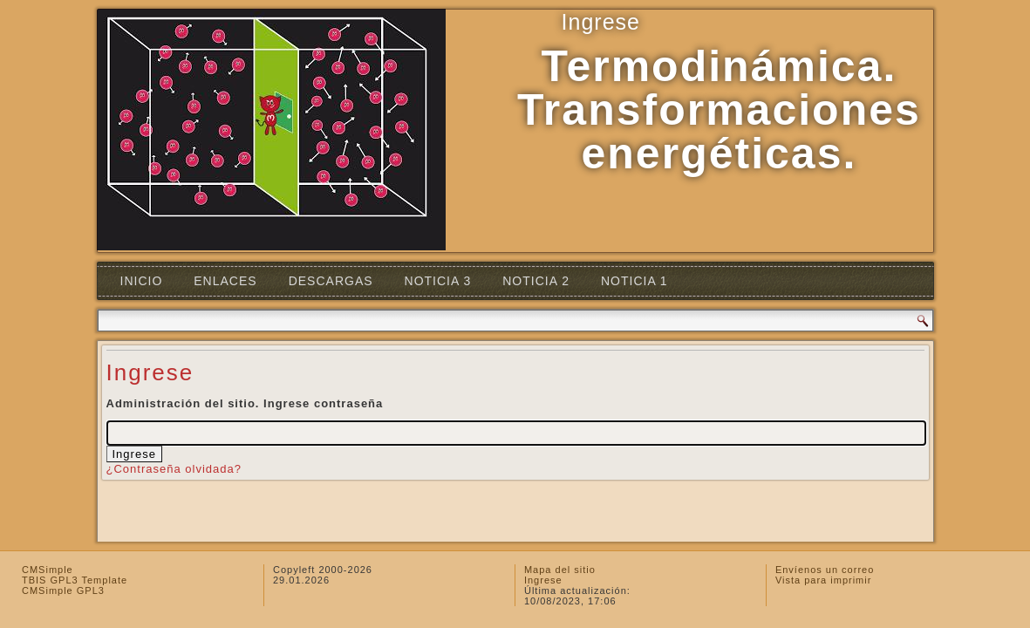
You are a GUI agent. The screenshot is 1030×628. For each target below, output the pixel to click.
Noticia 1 (634, 281)
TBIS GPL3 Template (74, 580)
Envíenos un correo (824, 569)
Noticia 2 (536, 281)
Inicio (141, 281)
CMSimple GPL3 (63, 590)
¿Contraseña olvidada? (174, 468)
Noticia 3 (438, 281)
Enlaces (225, 281)
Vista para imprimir (823, 580)
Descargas (331, 281)
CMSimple (47, 569)
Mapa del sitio (560, 569)
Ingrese (543, 580)
